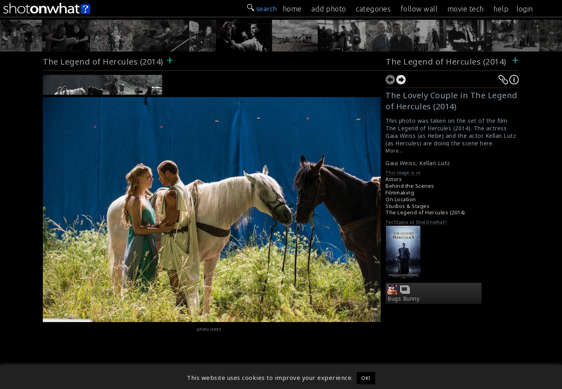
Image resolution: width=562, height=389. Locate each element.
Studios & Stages (408, 206)
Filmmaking (400, 192)
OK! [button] (365, 377)
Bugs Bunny (403, 298)
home (292, 9)
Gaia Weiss (401, 163)
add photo (328, 9)
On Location (401, 199)
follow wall (419, 9)
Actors (394, 179)
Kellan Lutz (434, 163)
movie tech (465, 9)
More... (394, 150)
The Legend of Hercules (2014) (103, 61)
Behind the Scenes (410, 186)
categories (373, 9)
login (524, 9)
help (500, 9)
